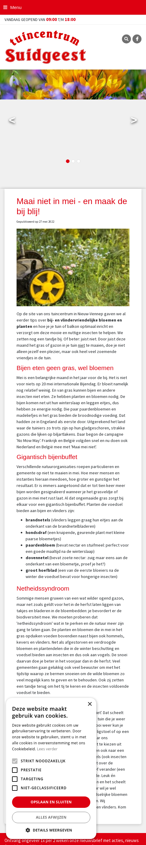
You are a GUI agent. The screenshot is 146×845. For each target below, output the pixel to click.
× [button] (89, 704)
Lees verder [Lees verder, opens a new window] (47, 749)
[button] (51, 830)
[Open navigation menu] (13, 7)
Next (134, 121)
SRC (126, 38)
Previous (12, 121)
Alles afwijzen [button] (51, 817)
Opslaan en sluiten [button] (51, 802)
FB (136, 38)
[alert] (51, 768)
